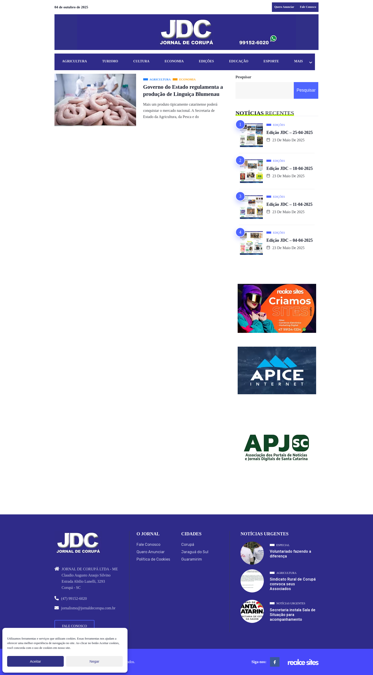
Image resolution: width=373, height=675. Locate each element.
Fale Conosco (308, 7)
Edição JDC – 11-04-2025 (289, 204)
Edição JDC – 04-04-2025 (289, 240)
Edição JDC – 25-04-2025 (289, 132)
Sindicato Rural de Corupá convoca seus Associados (293, 584)
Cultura (143, 61)
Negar (94, 661)
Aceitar (35, 661)
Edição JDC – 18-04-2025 (289, 168)
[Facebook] (275, 662)
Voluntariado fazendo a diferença (290, 553)
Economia (176, 61)
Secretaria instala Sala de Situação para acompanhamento (292, 615)
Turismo (111, 61)
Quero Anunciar (284, 7)
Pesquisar (243, 77)
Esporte (275, 61)
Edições (209, 61)
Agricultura (74, 61)
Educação (242, 61)
